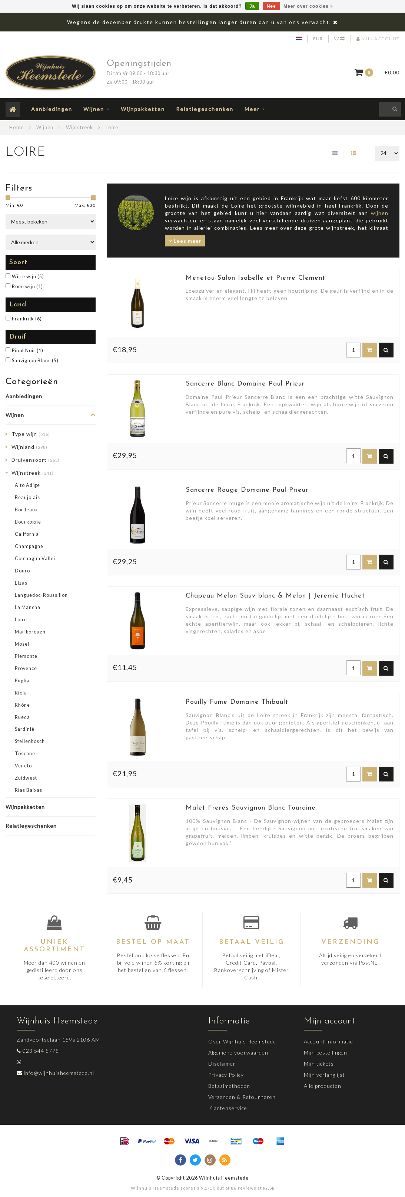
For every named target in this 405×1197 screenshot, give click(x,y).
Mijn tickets (319, 1063)
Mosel (22, 644)
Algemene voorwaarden (238, 1052)
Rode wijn (27, 286)
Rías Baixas (28, 790)
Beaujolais (27, 497)
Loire (21, 619)
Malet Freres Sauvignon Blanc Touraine (251, 807)
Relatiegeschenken (204, 109)
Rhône (22, 705)
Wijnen (93, 109)
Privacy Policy (226, 1075)
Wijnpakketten (143, 109)
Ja (252, 6)
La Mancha (27, 607)
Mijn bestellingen (325, 1052)
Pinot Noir (27, 350)
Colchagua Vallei (35, 558)
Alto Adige (27, 485)
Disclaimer (222, 1063)
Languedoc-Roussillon (41, 595)
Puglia (22, 680)
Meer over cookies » (308, 6)
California (27, 534)
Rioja (21, 693)
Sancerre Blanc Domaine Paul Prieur (245, 383)
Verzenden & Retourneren (242, 1097)
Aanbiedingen (51, 109)
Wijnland (29, 447)
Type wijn (30, 434)
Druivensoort (35, 460)
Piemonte (26, 656)
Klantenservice (227, 1108)
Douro (22, 571)
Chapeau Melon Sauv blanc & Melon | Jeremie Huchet (275, 595)
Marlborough (30, 632)
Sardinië (24, 729)
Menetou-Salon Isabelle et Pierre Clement (255, 278)
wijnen (379, 213)
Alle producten (322, 1086)
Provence (26, 668)
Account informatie (328, 1041)
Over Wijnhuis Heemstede (242, 1041)
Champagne (29, 546)
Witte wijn (28, 276)
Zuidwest (26, 778)
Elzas (21, 583)
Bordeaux (26, 509)
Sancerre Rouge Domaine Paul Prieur (247, 490)
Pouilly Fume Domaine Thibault (237, 702)
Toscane (25, 753)
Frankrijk (27, 319)
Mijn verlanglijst (324, 1075)
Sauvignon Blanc (35, 360)
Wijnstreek (32, 473)
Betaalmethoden (229, 1086)
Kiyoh (269, 1188)
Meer (252, 109)
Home (16, 127)
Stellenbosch (30, 741)
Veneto (23, 766)
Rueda (22, 717)
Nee (271, 6)
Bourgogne (28, 522)
